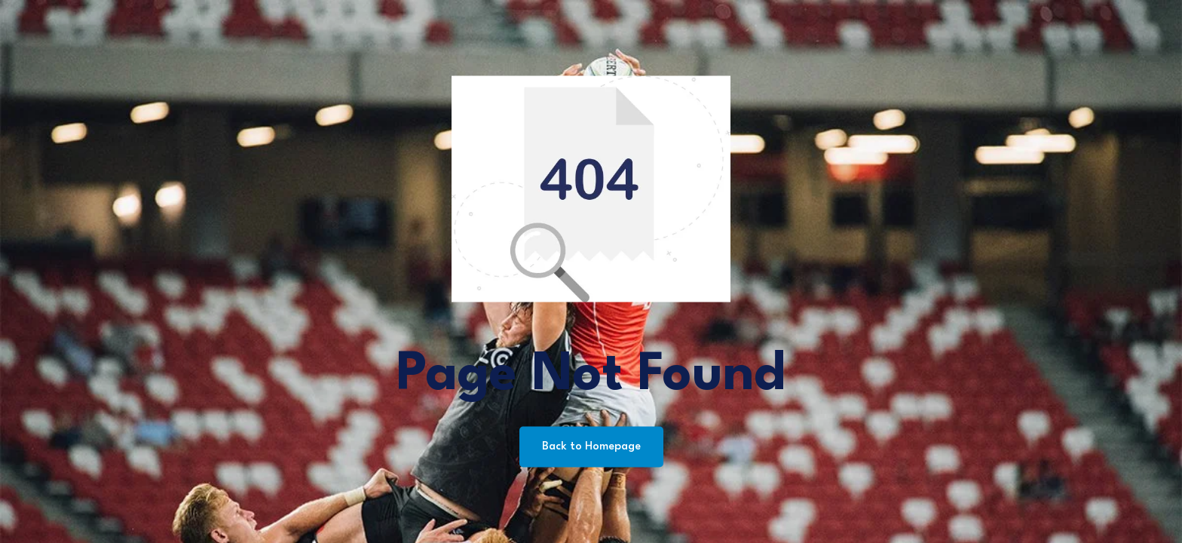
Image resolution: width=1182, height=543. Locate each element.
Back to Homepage (591, 446)
